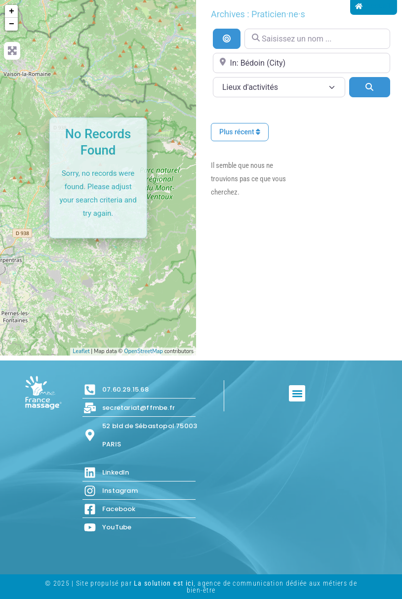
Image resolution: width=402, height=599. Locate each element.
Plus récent (239, 132)
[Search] (369, 87)
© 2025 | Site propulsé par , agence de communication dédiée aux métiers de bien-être (201, 586)
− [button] (11, 24)
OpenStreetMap (143, 351)
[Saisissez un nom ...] (317, 39)
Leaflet (81, 351)
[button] (297, 393)
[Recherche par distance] (227, 38)
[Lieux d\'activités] (279, 87)
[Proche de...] (301, 63)
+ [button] (11, 11)
